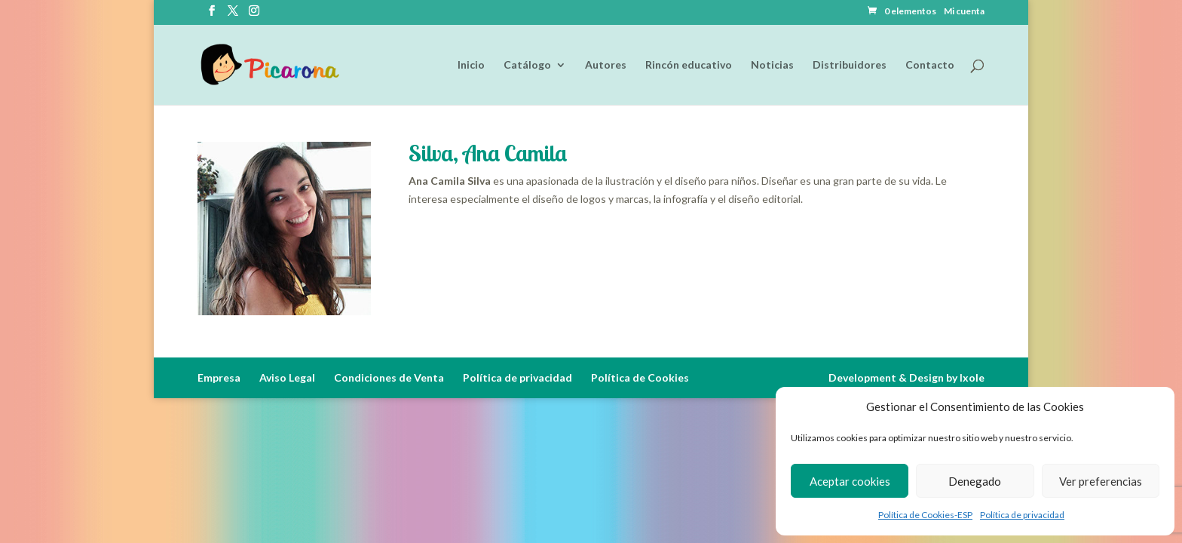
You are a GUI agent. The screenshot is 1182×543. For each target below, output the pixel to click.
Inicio (471, 65)
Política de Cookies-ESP (925, 514)
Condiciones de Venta (389, 377)
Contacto (929, 65)
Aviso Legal (287, 377)
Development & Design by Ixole (906, 377)
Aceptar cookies (850, 481)
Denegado (974, 481)
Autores (605, 65)
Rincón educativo (688, 65)
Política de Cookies (640, 377)
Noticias (772, 65)
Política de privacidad (1022, 514)
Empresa (219, 377)
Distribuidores (849, 65)
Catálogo (527, 65)
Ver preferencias (1100, 481)
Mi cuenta (964, 12)
